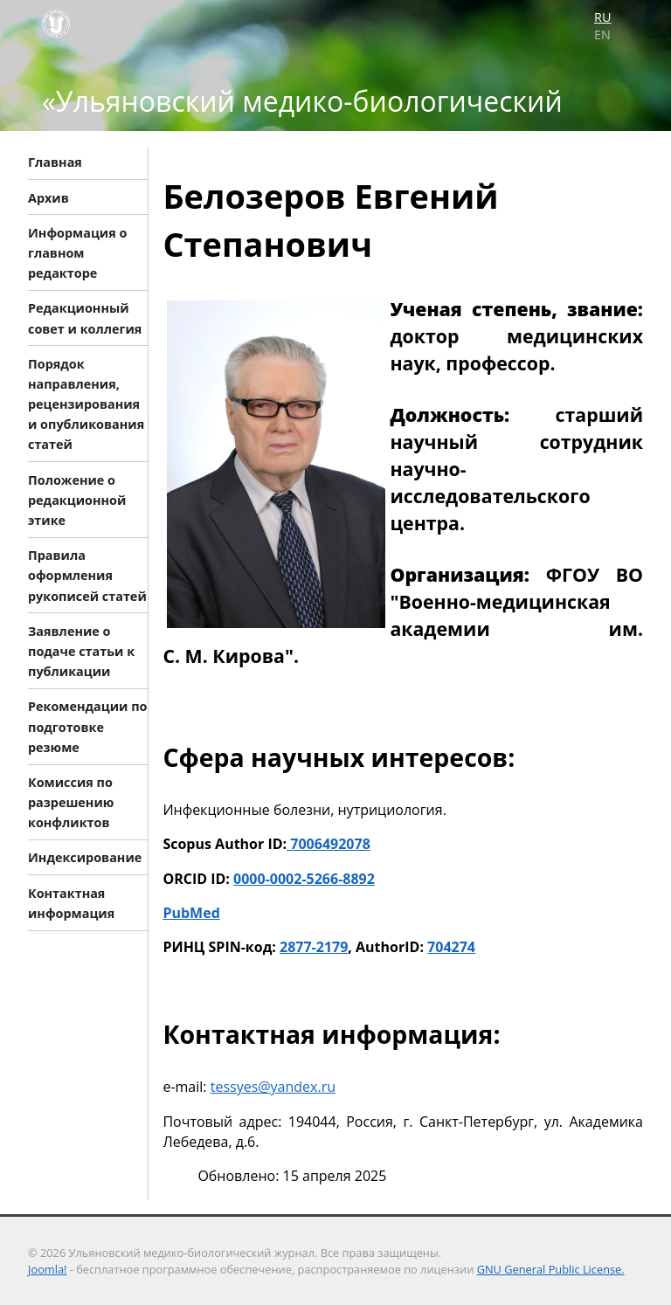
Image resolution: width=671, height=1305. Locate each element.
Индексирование (85, 857)
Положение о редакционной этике (77, 499)
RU (602, 17)
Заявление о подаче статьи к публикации (81, 650)
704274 (451, 946)
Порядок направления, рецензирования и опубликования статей (86, 403)
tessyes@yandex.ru (273, 1086)
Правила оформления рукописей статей (87, 575)
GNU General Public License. (551, 1269)
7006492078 (328, 843)
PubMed (191, 912)
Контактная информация (71, 902)
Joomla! (47, 1269)
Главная (55, 162)
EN (602, 34)
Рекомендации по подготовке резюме (87, 726)
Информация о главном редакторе (77, 252)
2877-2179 (314, 946)
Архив (48, 197)
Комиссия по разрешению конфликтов (71, 802)
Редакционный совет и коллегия (85, 318)
